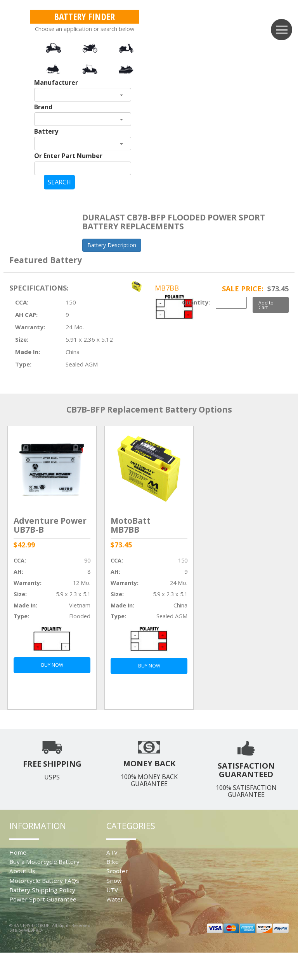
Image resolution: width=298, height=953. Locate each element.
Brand (43, 107)
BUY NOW (52, 665)
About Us (22, 871)
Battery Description (111, 245)
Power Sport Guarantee (42, 899)
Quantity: (196, 302)
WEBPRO (33, 930)
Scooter (117, 871)
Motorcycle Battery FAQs (44, 880)
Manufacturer (56, 82)
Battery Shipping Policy (42, 890)
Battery (46, 131)
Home (17, 852)
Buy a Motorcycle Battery (44, 861)
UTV (112, 890)
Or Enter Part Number (68, 155)
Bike (112, 861)
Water (114, 899)
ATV (112, 852)
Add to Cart (266, 304)
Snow (114, 880)
